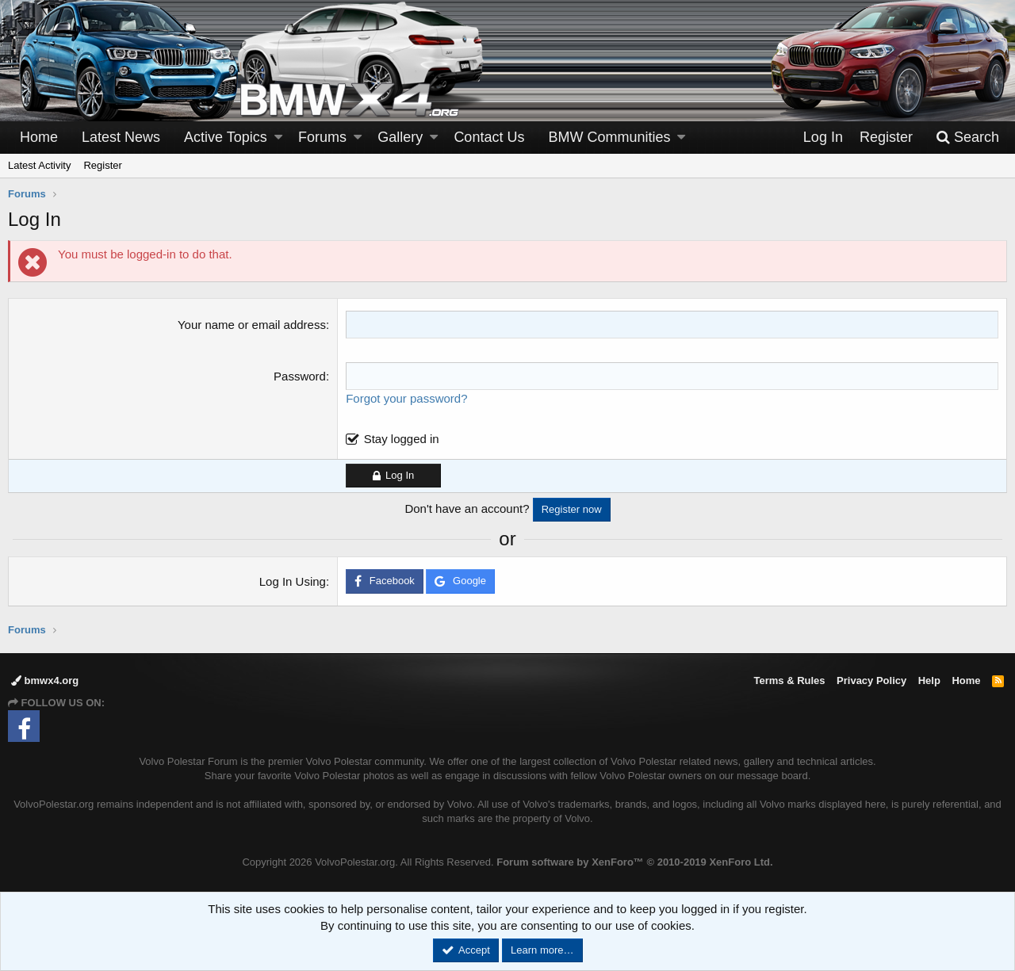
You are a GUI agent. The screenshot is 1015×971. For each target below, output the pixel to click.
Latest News (121, 137)
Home (39, 137)
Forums (322, 137)
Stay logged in (401, 438)
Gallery (400, 137)
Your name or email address (252, 324)
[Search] (967, 137)
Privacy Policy (871, 680)
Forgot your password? (406, 398)
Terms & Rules (789, 680)
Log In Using (292, 581)
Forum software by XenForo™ (634, 862)
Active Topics (225, 137)
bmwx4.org (45, 680)
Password (300, 376)
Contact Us (489, 137)
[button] (278, 137)
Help (929, 680)
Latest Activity (39, 165)
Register (102, 165)
